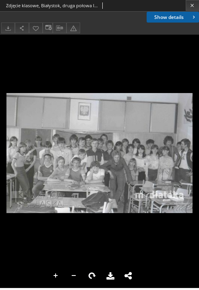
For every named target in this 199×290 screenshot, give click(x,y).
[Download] (8, 28)
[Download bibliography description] (59, 28)
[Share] (22, 28)
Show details (175, 17)
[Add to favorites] (36, 28)
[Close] (192, 5)
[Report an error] (73, 28)
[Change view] (47, 28)
